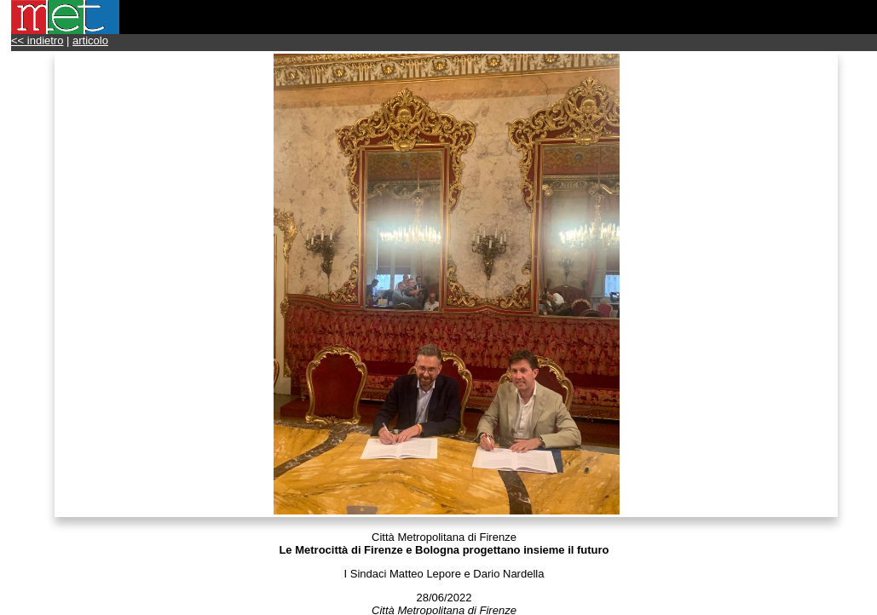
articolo (90, 40)
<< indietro (37, 40)
